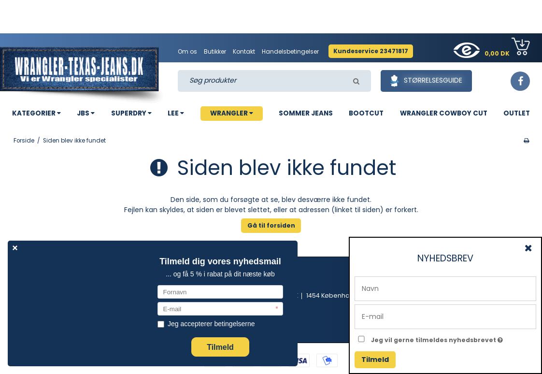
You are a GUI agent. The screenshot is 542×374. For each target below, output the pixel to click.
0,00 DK (507, 47)
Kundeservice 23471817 (370, 51)
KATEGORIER (36, 113)
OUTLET (516, 113)
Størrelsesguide (426, 81)
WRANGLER (231, 113)
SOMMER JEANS (306, 113)
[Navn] (445, 288)
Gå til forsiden (271, 225)
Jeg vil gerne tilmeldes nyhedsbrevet (453, 338)
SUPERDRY (131, 113)
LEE (176, 113)
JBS (86, 113)
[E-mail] (445, 316)
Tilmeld (375, 359)
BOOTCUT (366, 113)
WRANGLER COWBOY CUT (443, 113)
